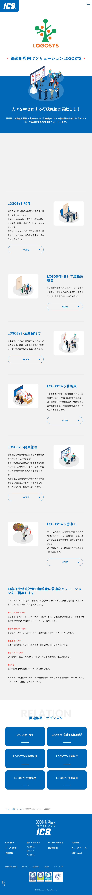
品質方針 (46, 867)
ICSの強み (9, 842)
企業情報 (9, 853)
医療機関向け (31, 855)
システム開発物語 (55, 842)
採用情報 (75, 842)
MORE (26, 249)
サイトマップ (58, 867)
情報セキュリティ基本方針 (30, 867)
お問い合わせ (77, 853)
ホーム (7, 809)
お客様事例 (53, 848)
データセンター (12, 848)
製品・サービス (17, 809)
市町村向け (30, 851)
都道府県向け (31, 847)
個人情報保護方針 (11, 867)
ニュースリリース (79, 848)
